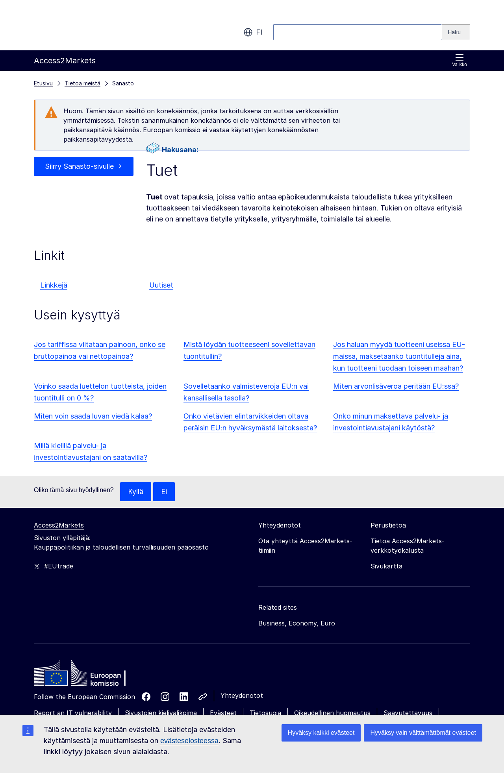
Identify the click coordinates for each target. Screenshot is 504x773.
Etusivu (43, 83)
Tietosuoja (265, 713)
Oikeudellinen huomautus (332, 713)
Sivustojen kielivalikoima (161, 713)
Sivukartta (386, 566)
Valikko (459, 60)
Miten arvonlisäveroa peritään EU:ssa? (396, 386)
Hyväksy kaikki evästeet (321, 732)
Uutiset (161, 285)
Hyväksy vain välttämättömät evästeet (423, 732)
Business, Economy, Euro (296, 623)
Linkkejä (53, 285)
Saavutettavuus (408, 713)
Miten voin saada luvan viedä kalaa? (93, 416)
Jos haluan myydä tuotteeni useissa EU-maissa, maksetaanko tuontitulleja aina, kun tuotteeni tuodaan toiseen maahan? (399, 356)
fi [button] (252, 32)
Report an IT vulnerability (73, 713)
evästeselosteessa (189, 741)
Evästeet (223, 713)
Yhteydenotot (241, 695)
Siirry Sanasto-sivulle (79, 166)
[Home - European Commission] (91, 675)
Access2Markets (59, 525)
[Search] (456, 32)
